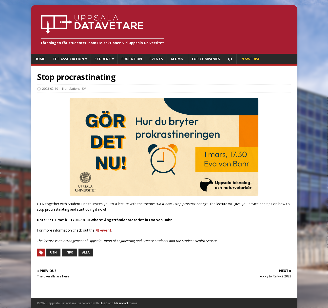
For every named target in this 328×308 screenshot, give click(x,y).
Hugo (103, 303)
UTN (53, 252)
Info (69, 252)
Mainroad (121, 303)
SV (84, 88)
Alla (86, 252)
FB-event (103, 230)
